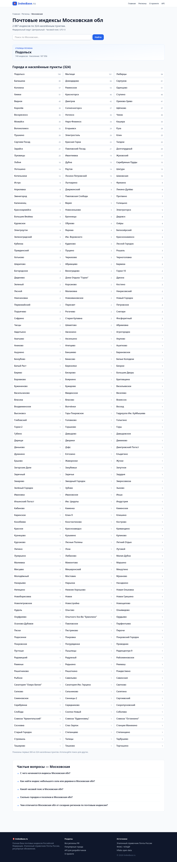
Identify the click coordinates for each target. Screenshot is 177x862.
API (163, 3)
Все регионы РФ (72, 843)
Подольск (23, 52)
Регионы (142, 3)
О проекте (154, 3)
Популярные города (74, 846)
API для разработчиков (75, 850)
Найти (98, 37)
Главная (132, 3)
